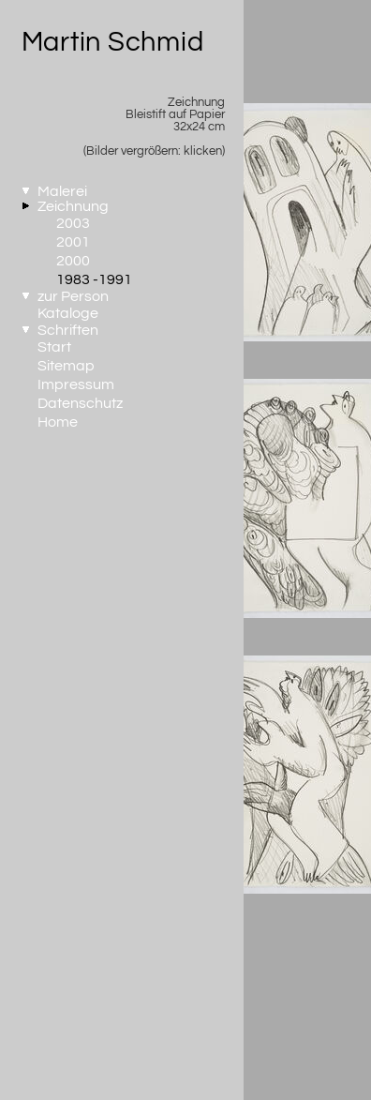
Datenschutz (80, 403)
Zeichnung (73, 206)
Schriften (67, 330)
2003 (73, 223)
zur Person (73, 296)
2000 (73, 260)
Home (57, 421)
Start (54, 346)
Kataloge (67, 313)
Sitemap (66, 365)
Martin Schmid (113, 42)
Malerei (62, 191)
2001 (73, 241)
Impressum (75, 384)
